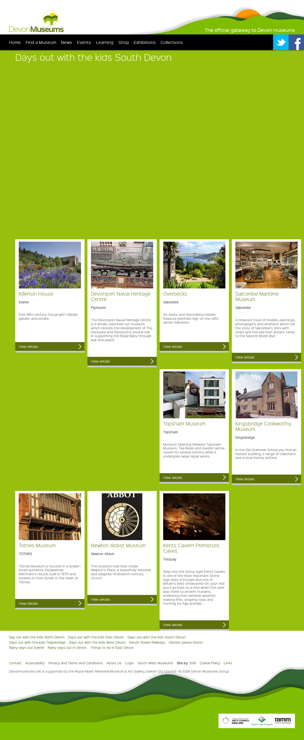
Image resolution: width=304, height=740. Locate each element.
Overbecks (175, 293)
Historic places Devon (186, 642)
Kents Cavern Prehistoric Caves (191, 548)
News (66, 42)
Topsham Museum (184, 423)
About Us (114, 663)
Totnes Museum (37, 545)
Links (228, 663)
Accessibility (35, 663)
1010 (193, 663)
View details (28, 346)
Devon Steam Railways (147, 642)
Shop (123, 42)
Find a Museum (41, 42)
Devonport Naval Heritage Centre (121, 296)
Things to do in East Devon (112, 647)
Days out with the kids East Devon (96, 637)
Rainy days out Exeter (26, 647)
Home (15, 42)
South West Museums (155, 663)
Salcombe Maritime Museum (257, 296)
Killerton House (36, 293)
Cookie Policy (210, 663)
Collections (172, 42)
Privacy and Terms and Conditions (75, 663)
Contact (15, 663)
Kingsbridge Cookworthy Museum (263, 426)
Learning (105, 42)
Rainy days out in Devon (67, 647)
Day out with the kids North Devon (37, 637)
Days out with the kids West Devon (97, 642)
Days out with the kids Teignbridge (37, 642)
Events (84, 42)
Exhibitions (145, 42)
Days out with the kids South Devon (157, 637)
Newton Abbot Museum (118, 545)
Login (129, 663)
